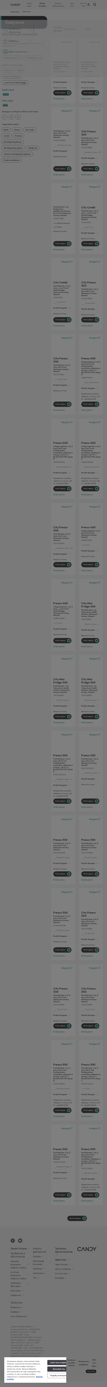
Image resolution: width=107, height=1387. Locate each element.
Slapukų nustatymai (58, 1375)
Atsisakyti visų (59, 1369)
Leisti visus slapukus (59, 1362)
